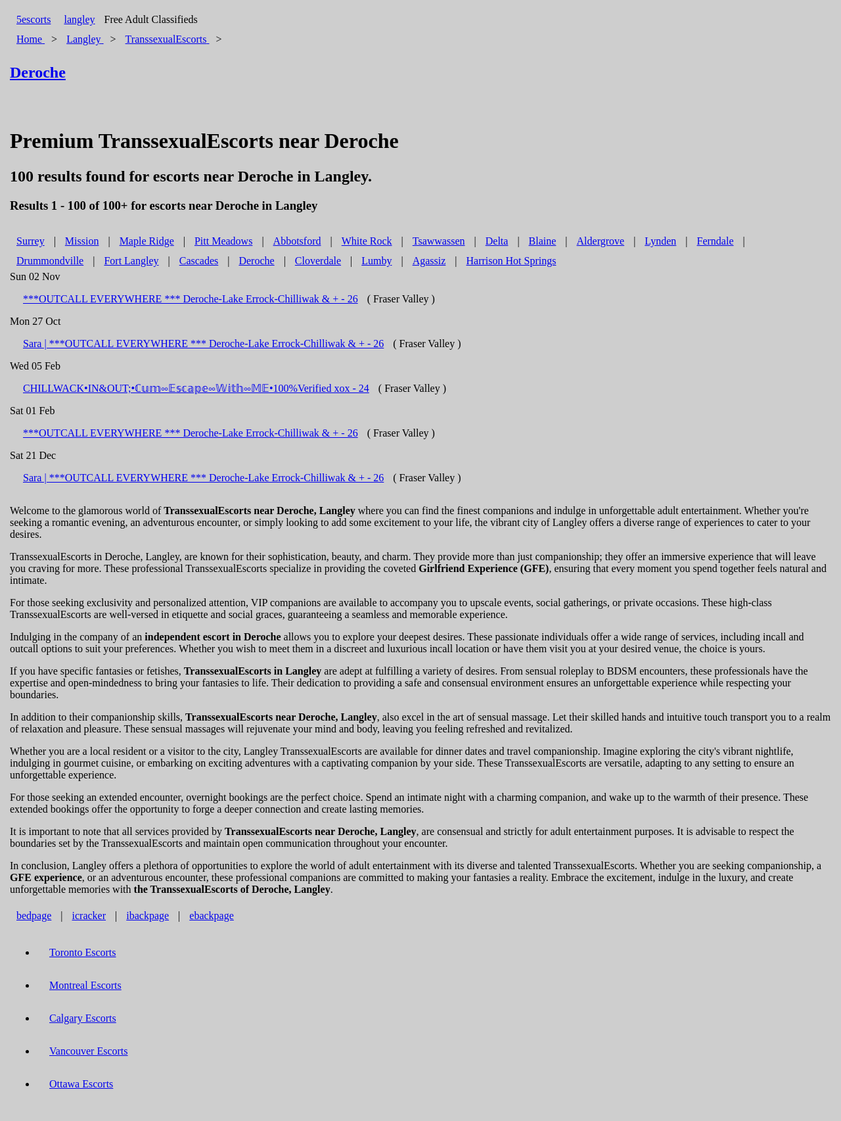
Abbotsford (297, 241)
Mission (82, 241)
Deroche (256, 260)
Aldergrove (601, 241)
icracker (89, 915)
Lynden (660, 241)
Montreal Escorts (85, 985)
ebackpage (211, 915)
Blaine (543, 241)
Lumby (376, 260)
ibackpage (147, 915)
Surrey (30, 241)
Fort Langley (131, 260)
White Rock (367, 241)
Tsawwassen (439, 241)
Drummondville (49, 260)
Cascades (199, 260)
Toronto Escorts (82, 952)
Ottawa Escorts (81, 1083)
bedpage (33, 915)
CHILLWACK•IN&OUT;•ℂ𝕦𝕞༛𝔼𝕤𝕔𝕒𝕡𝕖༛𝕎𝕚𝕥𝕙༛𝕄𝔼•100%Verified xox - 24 (196, 388)
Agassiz (429, 260)
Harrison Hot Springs (511, 260)
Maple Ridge (147, 241)
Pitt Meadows (223, 241)
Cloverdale (318, 260)
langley (79, 19)
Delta (497, 241)
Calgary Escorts (82, 1018)
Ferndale (715, 241)
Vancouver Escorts (88, 1051)
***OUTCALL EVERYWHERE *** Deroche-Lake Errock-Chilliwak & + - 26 (190, 298)
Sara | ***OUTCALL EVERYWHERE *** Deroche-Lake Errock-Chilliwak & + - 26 (203, 343)
